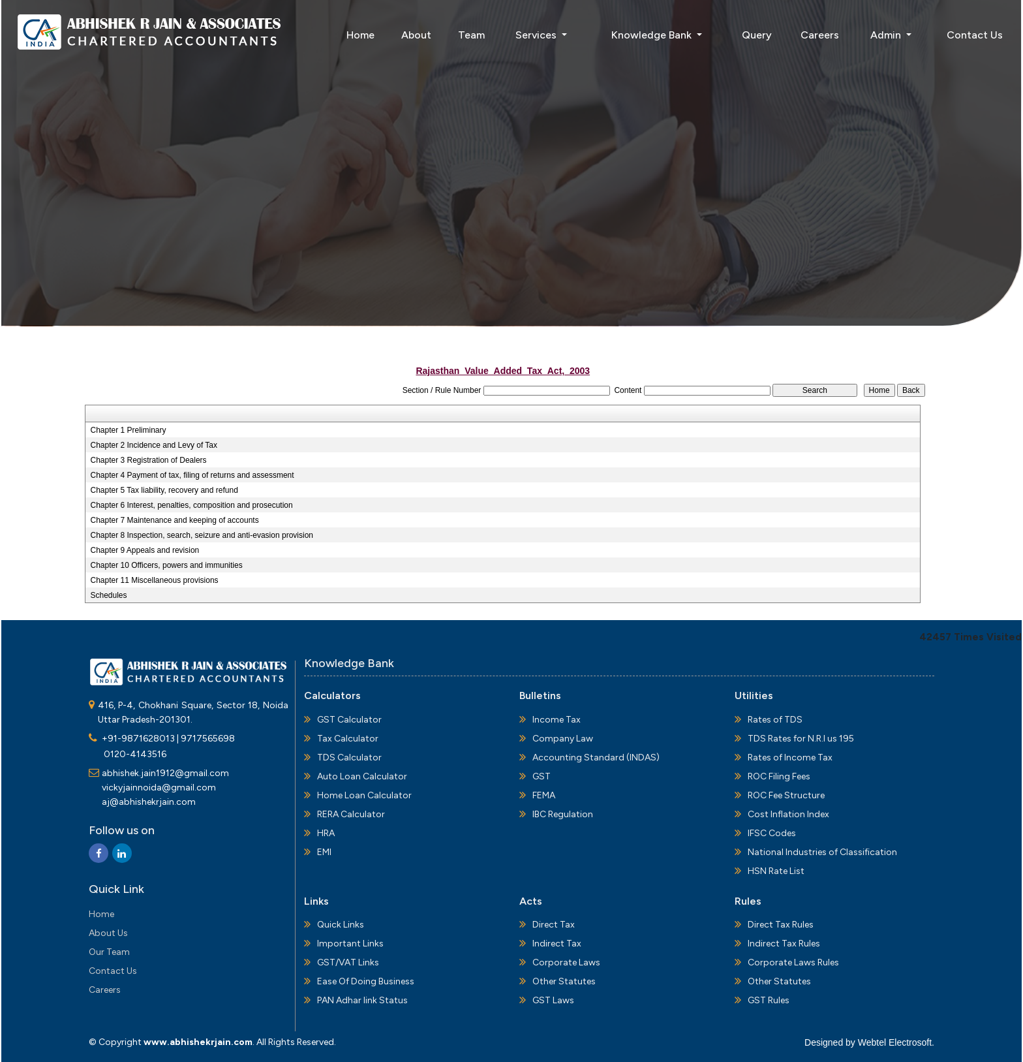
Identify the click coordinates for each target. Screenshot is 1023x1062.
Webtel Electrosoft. (896, 1042)
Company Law (562, 738)
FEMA (543, 795)
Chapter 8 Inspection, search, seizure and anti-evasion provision (201, 535)
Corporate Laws (566, 962)
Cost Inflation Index (788, 814)
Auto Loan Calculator (362, 776)
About (416, 35)
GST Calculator (349, 719)
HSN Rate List (776, 871)
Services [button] (537, 35)
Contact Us (975, 35)
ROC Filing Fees (779, 776)
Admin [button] (887, 35)
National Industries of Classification (822, 852)
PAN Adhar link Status (362, 1000)
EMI (324, 852)
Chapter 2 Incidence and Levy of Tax (153, 445)
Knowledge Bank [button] (652, 35)
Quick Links (340, 924)
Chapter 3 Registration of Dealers (148, 460)
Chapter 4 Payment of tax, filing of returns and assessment (192, 475)
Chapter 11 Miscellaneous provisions (154, 580)
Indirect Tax (556, 943)
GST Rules (768, 1000)
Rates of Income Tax (790, 757)
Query (757, 35)
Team (471, 35)
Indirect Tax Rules (784, 943)
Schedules (108, 595)
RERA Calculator (351, 814)
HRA (326, 833)
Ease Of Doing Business (365, 981)
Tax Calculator (347, 738)
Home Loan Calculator (364, 795)
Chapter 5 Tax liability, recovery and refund (163, 490)
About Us (108, 933)
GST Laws (553, 1000)
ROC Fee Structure (786, 795)
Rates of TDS (775, 719)
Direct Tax (553, 924)
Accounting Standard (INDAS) (596, 757)
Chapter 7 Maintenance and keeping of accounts (174, 520)
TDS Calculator (349, 757)
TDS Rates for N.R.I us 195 (801, 738)
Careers (820, 35)
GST (541, 776)
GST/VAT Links (348, 962)
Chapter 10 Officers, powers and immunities (166, 565)
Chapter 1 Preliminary (128, 430)
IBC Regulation (562, 814)
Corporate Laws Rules (793, 962)
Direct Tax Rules (781, 924)
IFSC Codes (772, 833)
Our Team (109, 952)
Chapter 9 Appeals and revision (144, 550)
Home (360, 35)
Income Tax (556, 719)
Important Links (350, 943)
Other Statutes (564, 981)
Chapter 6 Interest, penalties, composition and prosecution (191, 505)
